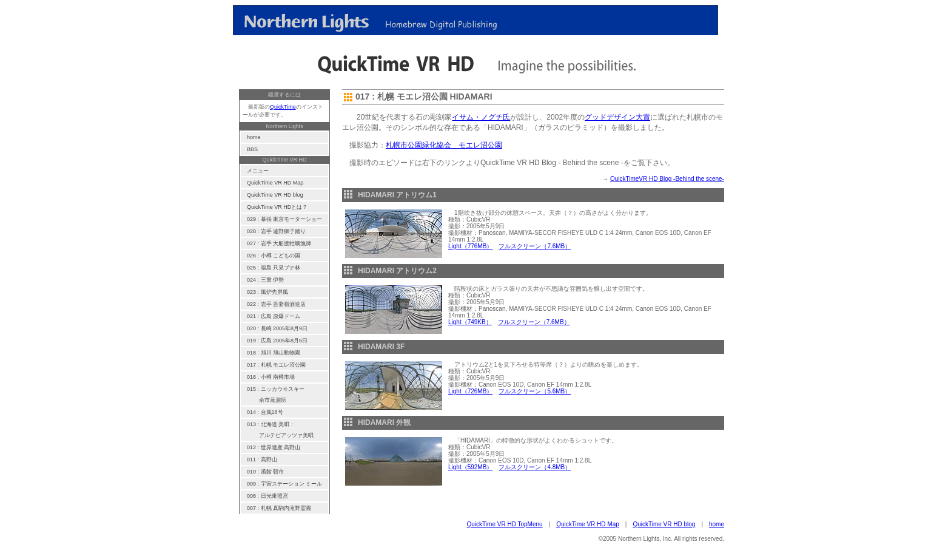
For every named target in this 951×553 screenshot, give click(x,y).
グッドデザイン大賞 (617, 117)
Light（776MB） (470, 246)
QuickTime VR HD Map (587, 524)
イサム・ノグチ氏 (481, 117)
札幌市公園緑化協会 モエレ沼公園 (444, 145)
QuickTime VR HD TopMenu (505, 524)
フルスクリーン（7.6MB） (535, 246)
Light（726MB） (470, 391)
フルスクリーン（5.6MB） (535, 391)
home (716, 524)
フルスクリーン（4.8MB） (535, 467)
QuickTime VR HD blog (664, 524)
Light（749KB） (470, 322)
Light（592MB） (470, 467)
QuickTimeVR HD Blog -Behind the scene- (667, 178)
